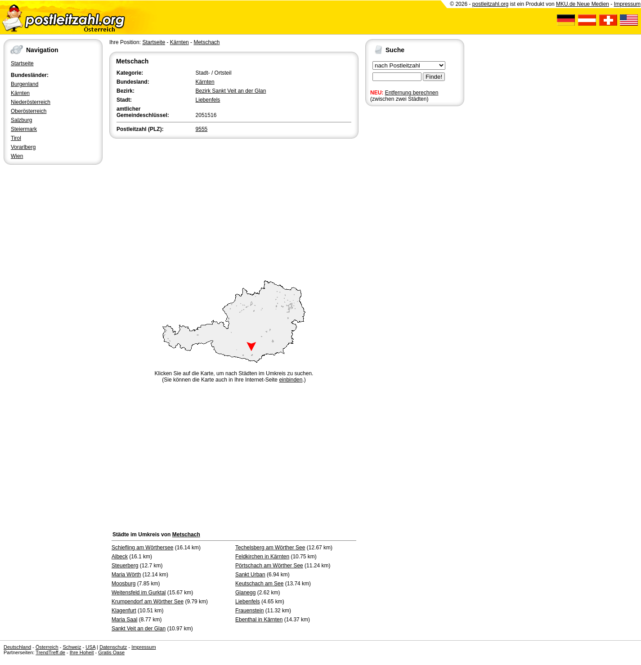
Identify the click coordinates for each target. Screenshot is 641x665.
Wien (17, 156)
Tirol (16, 138)
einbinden (290, 380)
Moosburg (123, 583)
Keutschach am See (259, 583)
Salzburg (21, 120)
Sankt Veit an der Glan (139, 628)
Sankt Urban (250, 574)
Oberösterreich (28, 111)
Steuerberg (125, 565)
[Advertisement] (234, 208)
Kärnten (20, 93)
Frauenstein (249, 610)
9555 (202, 129)
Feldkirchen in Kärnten (262, 556)
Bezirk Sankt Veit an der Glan (231, 91)
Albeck (120, 556)
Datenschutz (113, 647)
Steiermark (24, 129)
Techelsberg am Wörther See (270, 547)
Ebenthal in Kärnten (258, 619)
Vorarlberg (23, 147)
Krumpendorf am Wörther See (148, 601)
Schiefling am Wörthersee (142, 547)
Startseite (22, 63)
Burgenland (24, 84)
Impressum (627, 4)
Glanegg (245, 592)
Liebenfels (208, 100)
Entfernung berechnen (412, 93)
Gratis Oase (111, 652)
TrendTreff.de (50, 652)
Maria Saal (124, 619)
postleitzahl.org (490, 4)
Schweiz (72, 647)
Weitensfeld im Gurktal (139, 592)
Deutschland (17, 647)
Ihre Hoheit (82, 652)
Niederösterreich (30, 102)
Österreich (47, 647)
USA (90, 647)
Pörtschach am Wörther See (269, 565)
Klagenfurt (124, 610)
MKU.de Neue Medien (582, 4)
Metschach (206, 42)
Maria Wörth (126, 574)
